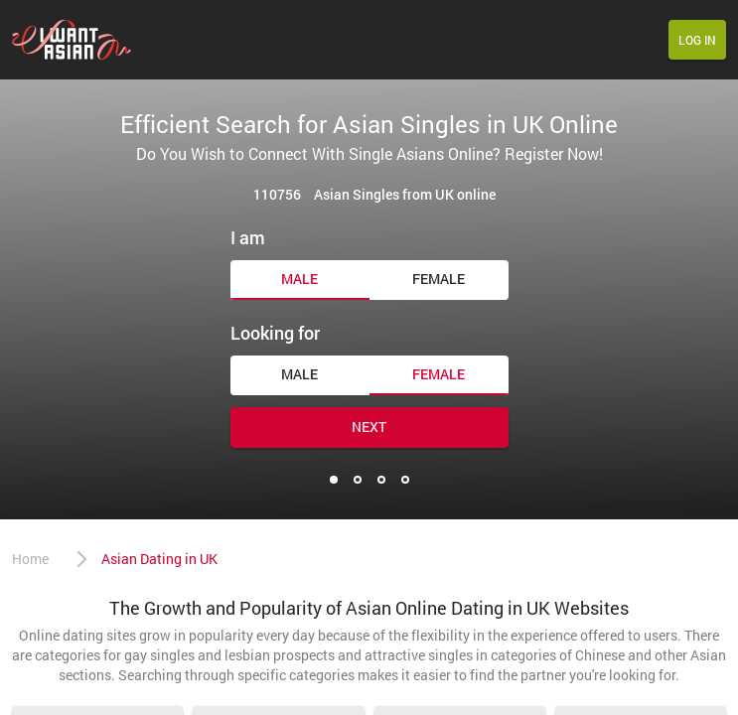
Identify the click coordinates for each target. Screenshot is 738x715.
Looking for (275, 333)
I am (247, 237)
